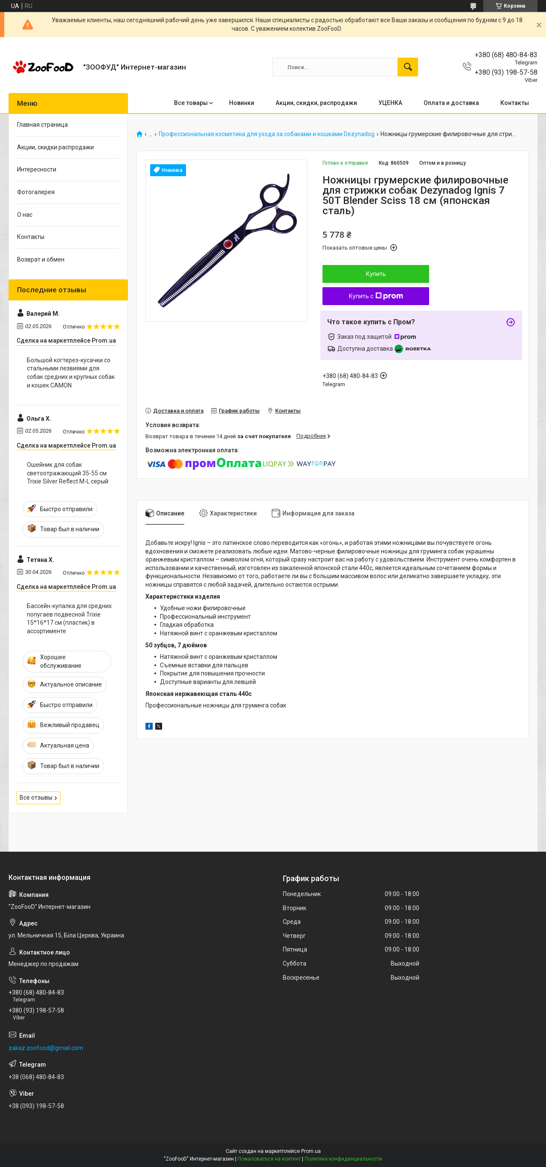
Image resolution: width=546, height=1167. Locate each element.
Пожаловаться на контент (269, 1159)
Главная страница (42, 124)
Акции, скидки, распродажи (316, 102)
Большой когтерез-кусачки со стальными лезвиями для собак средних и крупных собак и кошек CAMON (71, 373)
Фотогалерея (36, 192)
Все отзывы (36, 797)
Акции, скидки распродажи (55, 147)
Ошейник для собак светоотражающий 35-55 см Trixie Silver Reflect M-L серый (67, 473)
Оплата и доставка (451, 102)
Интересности (36, 169)
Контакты (514, 102)
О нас (24, 214)
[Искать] (408, 67)
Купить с (376, 296)
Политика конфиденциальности (343, 1159)
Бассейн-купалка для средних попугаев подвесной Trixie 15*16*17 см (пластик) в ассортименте (69, 618)
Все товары (191, 102)
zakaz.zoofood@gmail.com (46, 1048)
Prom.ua (311, 1151)
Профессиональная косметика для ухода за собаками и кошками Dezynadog (267, 134)
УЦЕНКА (390, 102)
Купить (376, 274)
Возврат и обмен (40, 259)
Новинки (241, 102)
